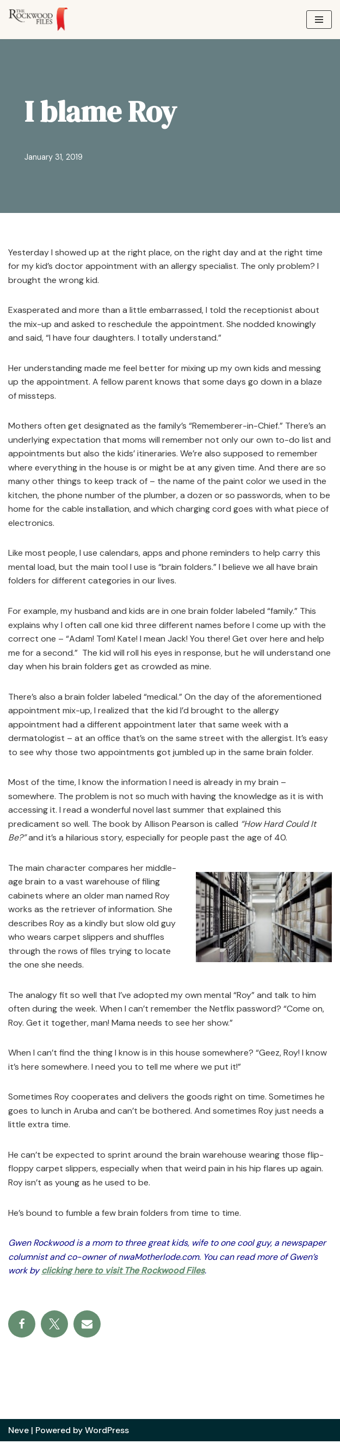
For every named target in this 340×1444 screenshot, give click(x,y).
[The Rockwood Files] (43, 20)
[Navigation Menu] (319, 19)
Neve (18, 1432)
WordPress (107, 1432)
